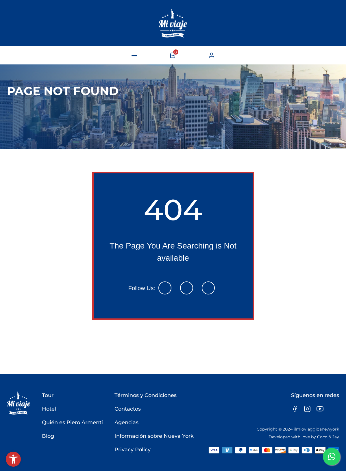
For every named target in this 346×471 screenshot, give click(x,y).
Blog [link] (48, 436)
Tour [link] (47, 395)
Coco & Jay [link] (328, 437)
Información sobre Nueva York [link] (154, 436)
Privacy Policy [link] (132, 449)
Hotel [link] (49, 409)
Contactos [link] (127, 409)
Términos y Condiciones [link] (145, 395)
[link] (13, 459)
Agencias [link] (126, 422)
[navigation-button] (134, 55)
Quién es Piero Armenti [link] (72, 422)
